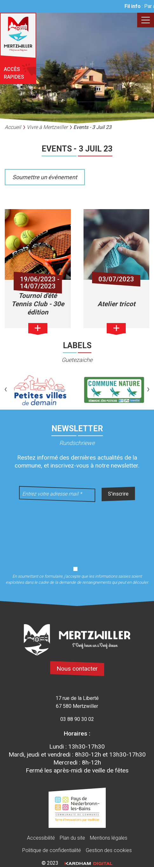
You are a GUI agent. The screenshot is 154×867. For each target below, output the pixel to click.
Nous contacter (77, 668)
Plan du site (72, 838)
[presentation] (77, 530)
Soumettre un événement (44, 177)
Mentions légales (108, 838)
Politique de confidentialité (51, 850)
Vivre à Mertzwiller (47, 127)
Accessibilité (41, 838)
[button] (6, 390)
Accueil (13, 127)
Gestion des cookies (109, 850)
